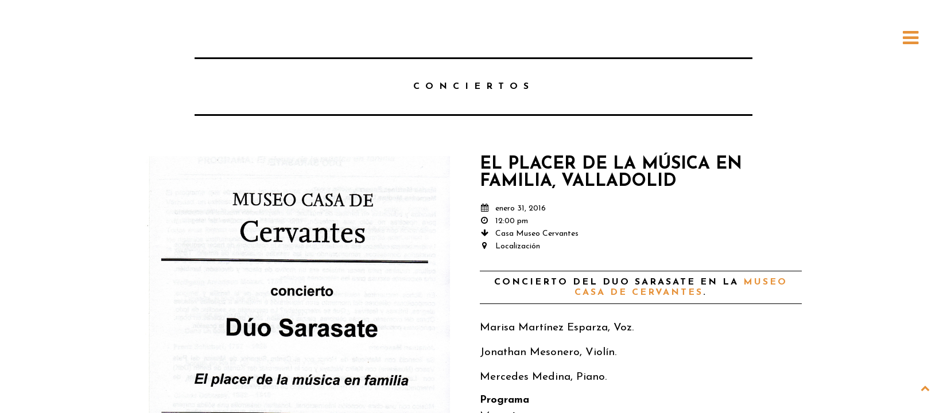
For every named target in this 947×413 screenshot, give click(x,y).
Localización (517, 246)
